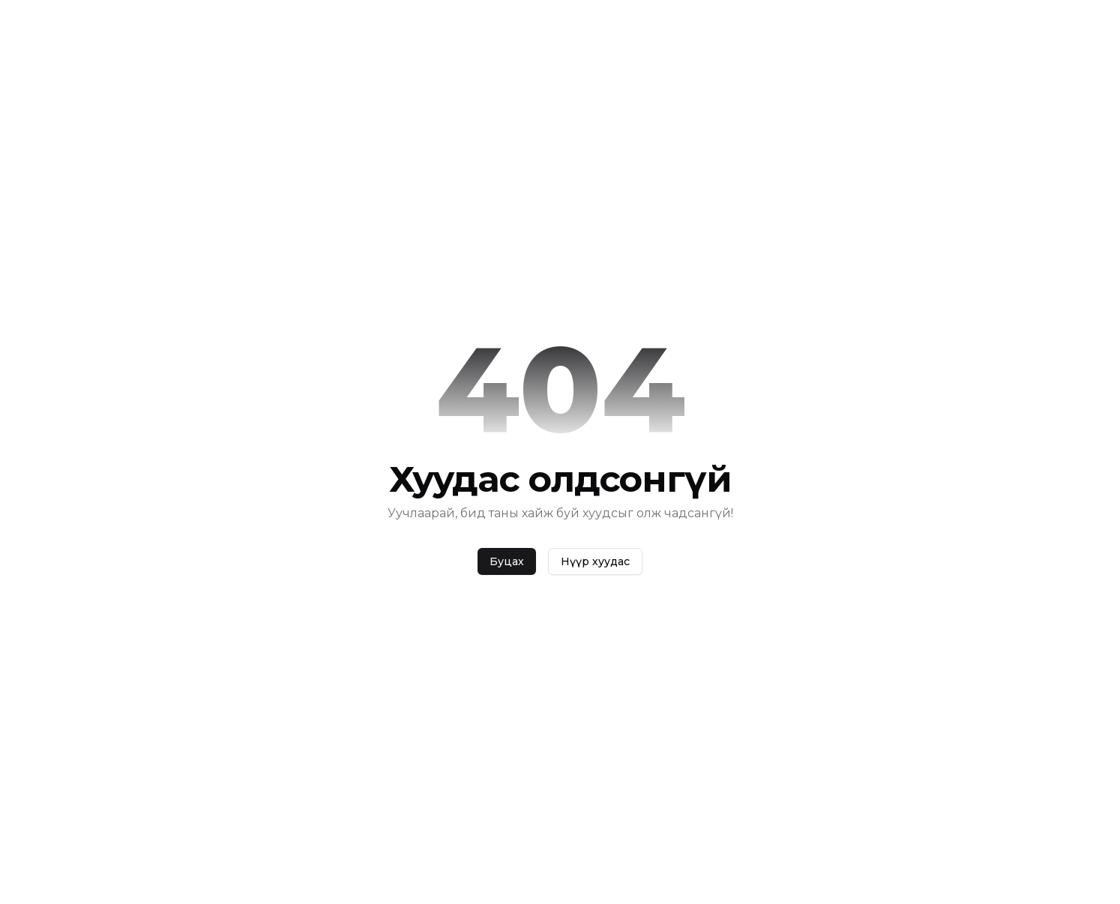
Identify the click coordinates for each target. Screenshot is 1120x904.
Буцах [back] (507, 561)
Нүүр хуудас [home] (595, 561)
